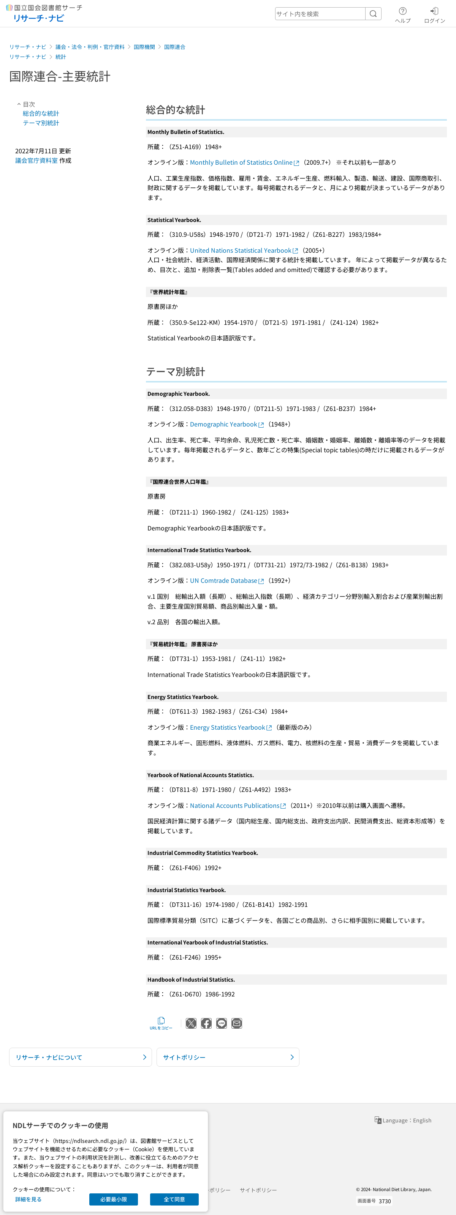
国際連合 (174, 46)
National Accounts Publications (238, 805)
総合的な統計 (41, 113)
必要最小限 (113, 1199)
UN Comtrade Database (227, 580)
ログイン (434, 14)
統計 (60, 56)
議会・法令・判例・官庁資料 (90, 46)
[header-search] (328, 13)
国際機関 (144, 46)
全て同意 (174, 1199)
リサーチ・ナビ (27, 46)
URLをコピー (161, 1023)
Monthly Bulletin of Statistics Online (245, 162)
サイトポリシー (258, 1190)
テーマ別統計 (41, 122)
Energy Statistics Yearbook (231, 727)
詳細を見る (28, 1199)
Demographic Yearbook (227, 423)
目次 (25, 104)
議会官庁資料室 (36, 160)
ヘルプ (403, 14)
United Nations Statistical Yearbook (244, 250)
